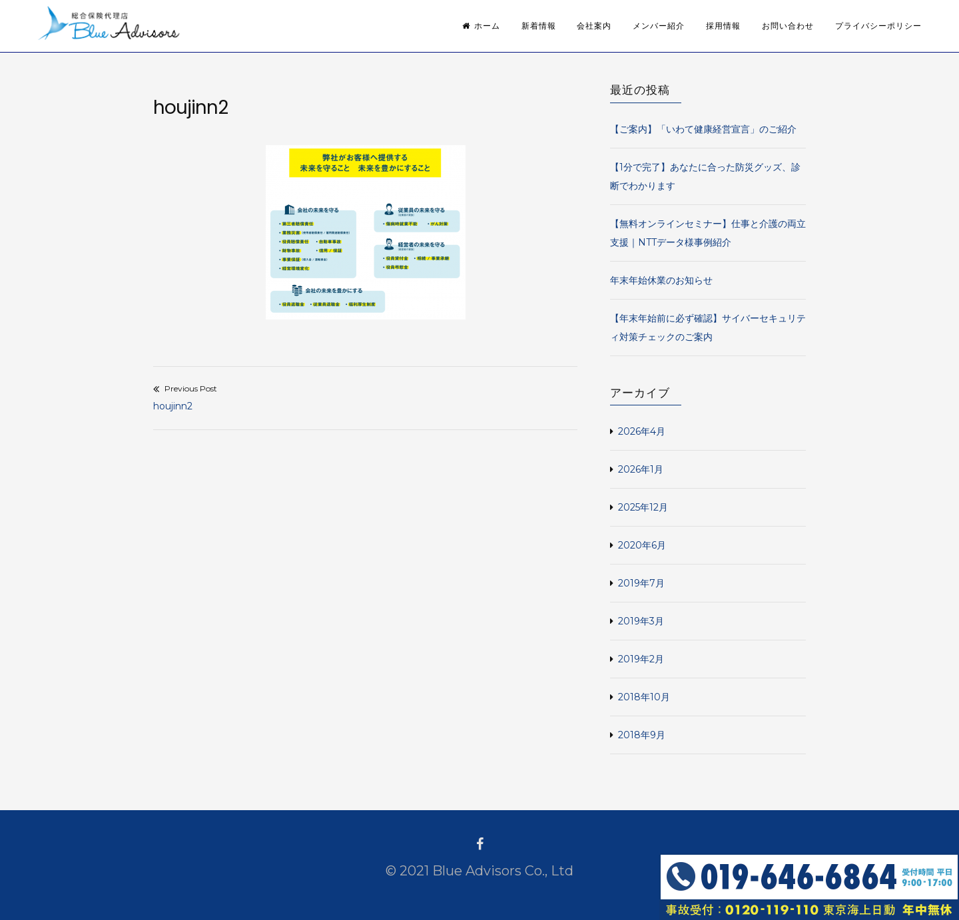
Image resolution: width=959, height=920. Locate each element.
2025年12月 (643, 507)
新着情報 (538, 26)
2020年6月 (642, 545)
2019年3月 (641, 621)
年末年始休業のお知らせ (661, 280)
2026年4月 (641, 431)
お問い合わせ (788, 26)
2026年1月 (640, 469)
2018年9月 (641, 735)
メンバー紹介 (659, 26)
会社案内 (594, 26)
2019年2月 (641, 659)
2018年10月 (644, 697)
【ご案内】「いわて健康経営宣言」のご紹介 (703, 129)
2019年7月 (641, 583)
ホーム (481, 26)
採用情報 (723, 26)
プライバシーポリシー (878, 26)
